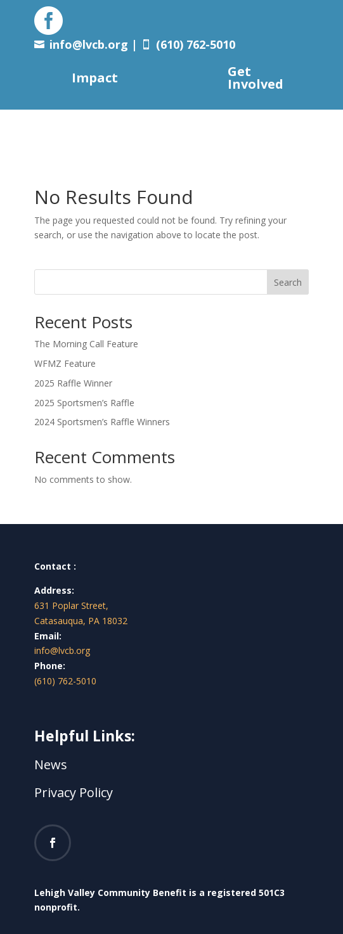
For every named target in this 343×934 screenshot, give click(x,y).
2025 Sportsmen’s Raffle (84, 403)
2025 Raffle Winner (73, 383)
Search (288, 282)
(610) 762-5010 (65, 681)
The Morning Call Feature (86, 344)
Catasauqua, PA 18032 (80, 621)
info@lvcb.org (88, 44)
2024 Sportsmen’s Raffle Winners (102, 422)
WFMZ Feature (65, 363)
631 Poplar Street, (71, 605)
